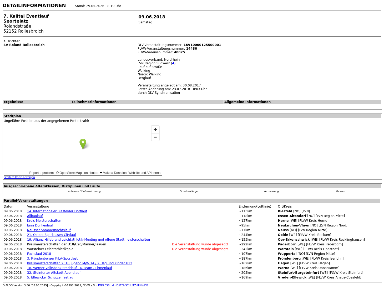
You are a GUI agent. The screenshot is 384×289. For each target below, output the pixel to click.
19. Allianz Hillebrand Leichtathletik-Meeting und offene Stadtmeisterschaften (88, 239)
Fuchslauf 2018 (39, 254)
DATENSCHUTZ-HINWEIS (133, 285)
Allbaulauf (35, 216)
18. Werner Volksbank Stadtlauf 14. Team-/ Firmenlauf (69, 268)
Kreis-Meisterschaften (44, 221)
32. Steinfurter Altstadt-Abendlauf (53, 273)
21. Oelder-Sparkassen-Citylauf (51, 235)
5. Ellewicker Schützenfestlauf (50, 277)
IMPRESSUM (106, 285)
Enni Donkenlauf (40, 225)
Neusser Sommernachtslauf (49, 230)
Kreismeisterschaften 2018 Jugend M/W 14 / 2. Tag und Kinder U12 (79, 263)
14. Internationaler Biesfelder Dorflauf (57, 211)
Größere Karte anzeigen (19, 177)
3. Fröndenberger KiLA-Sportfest (52, 258)
